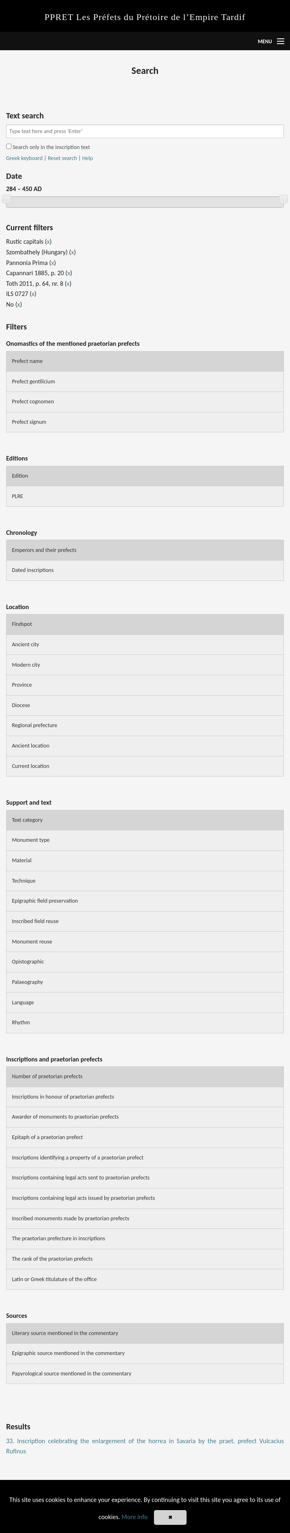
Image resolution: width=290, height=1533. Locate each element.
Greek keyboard (24, 158)
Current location (30, 766)
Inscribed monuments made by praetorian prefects (70, 1218)
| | (49, 158)
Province (22, 684)
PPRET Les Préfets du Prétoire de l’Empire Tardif (144, 17)
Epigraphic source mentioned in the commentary (68, 1353)
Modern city (26, 664)
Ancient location (30, 745)
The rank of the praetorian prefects (52, 1258)
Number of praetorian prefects (47, 1076)
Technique (23, 880)
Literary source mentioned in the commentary (65, 1333)
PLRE (17, 496)
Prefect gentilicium (33, 381)
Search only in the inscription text (48, 147)
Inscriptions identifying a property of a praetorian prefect (77, 1157)
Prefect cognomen (33, 401)
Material (21, 860)
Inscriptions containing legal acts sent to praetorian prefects (80, 1177)
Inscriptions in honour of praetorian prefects (63, 1096)
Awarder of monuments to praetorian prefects (65, 1116)
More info (134, 1517)
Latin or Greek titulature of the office (54, 1279)
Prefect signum (29, 421)
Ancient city (25, 644)
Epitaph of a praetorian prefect (47, 1137)
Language (23, 1002)
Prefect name (27, 361)
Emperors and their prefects (44, 550)
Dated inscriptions (33, 570)
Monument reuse (32, 941)
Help (87, 158)
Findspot (22, 624)
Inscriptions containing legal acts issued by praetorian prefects (83, 1198)
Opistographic (28, 961)
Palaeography (27, 982)
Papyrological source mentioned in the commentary (71, 1373)
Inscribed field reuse (35, 921)
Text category (27, 820)
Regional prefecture (34, 725)
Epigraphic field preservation (45, 900)
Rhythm (21, 1022)
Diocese (21, 705)
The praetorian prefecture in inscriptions (58, 1238)
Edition (20, 475)
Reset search (62, 158)
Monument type (31, 840)
